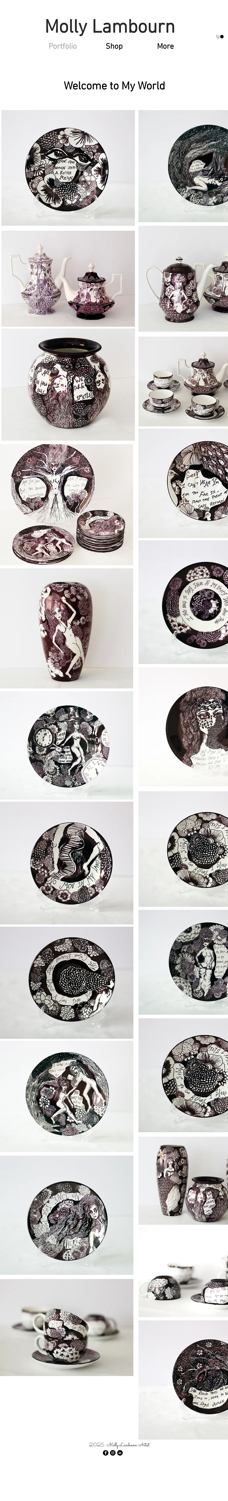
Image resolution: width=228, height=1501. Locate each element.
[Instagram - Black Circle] (113, 1453)
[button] (220, 36)
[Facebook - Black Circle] (105, 1453)
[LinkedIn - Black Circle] (120, 1453)
